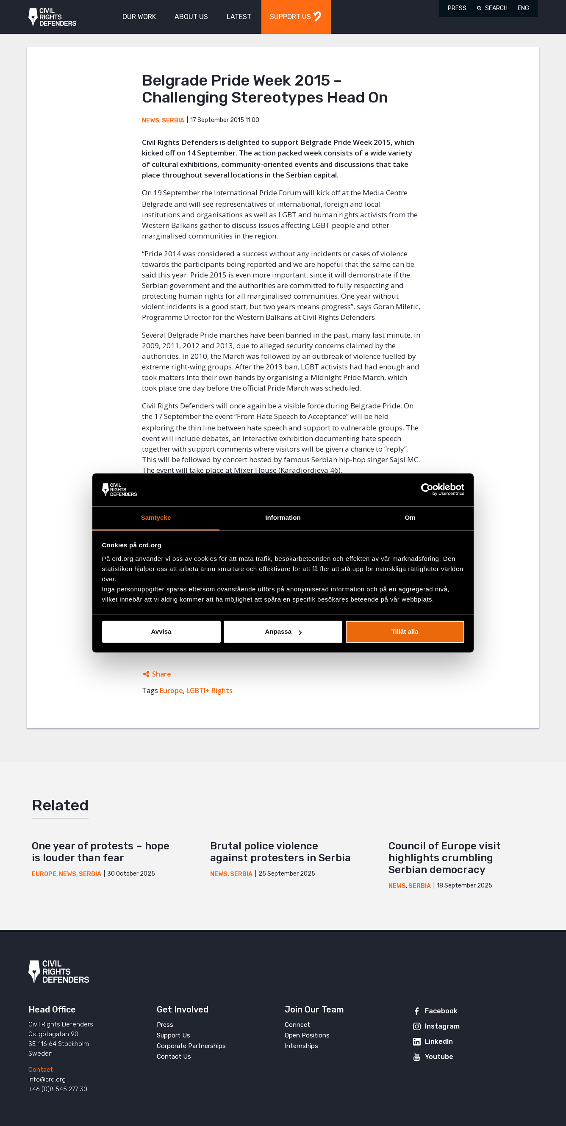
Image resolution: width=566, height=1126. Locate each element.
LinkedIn (439, 1041)
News (150, 120)
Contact (40, 1069)
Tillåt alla (405, 631)
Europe (171, 690)
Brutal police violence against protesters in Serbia (280, 852)
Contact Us (174, 1056)
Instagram (442, 1026)
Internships (301, 1046)
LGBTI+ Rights (209, 690)
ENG (523, 8)
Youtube (439, 1057)
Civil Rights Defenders (52, 17)
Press (457, 8)
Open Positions (307, 1035)
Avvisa (161, 631)
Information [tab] (283, 517)
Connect (297, 1025)
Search (496, 8)
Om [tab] (410, 517)
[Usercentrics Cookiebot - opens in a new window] (427, 489)
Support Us (173, 1035)
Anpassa (283, 631)
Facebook (441, 1011)
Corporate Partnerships (191, 1046)
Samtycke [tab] (156, 517)
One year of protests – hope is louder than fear (100, 852)
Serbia (173, 120)
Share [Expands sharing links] (161, 674)
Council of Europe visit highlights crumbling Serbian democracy (444, 858)
